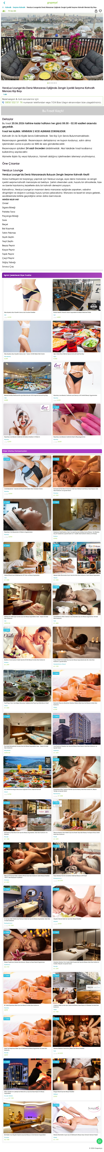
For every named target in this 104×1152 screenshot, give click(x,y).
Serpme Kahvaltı (19, 7)
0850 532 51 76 (14, 102)
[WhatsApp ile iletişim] (99, 1141)
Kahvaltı (8, 7)
